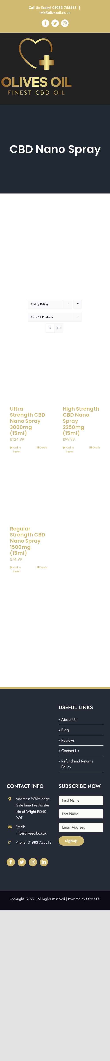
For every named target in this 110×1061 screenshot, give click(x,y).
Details (43, 448)
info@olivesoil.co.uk (55, 12)
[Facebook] (11, 862)
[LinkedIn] (44, 862)
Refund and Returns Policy (77, 764)
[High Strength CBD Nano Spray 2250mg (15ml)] (82, 374)
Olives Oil (93, 898)
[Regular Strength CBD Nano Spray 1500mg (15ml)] (29, 493)
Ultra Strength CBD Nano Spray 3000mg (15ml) (27, 421)
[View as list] (58, 328)
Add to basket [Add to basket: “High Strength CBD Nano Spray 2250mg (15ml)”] (70, 450)
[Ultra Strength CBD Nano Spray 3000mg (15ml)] (29, 374)
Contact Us (70, 751)
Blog (65, 730)
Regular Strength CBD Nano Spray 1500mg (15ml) (27, 541)
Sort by (39, 304)
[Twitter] (22, 862)
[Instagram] (33, 862)
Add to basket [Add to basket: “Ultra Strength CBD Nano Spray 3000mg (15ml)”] (17, 450)
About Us (68, 719)
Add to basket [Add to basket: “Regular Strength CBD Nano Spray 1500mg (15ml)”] (17, 569)
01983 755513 (65, 7)
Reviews (68, 740)
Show (42, 317)
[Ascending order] (77, 304)
